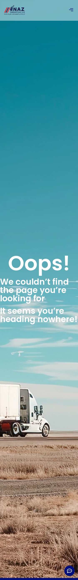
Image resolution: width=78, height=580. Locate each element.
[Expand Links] (69, 571)
